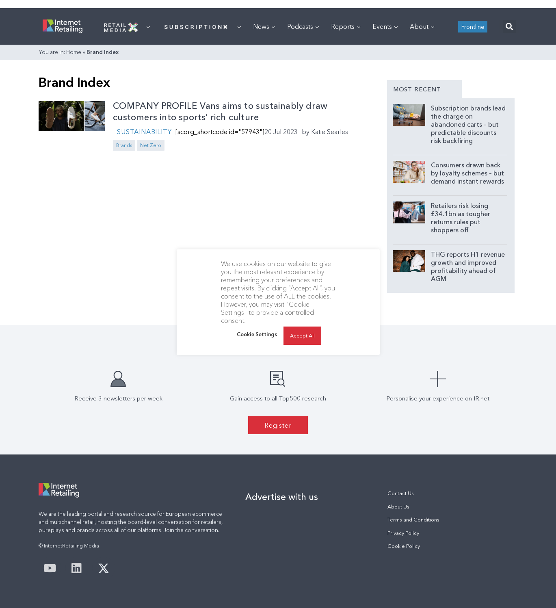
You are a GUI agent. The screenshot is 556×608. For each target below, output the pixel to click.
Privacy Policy (403, 533)
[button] (509, 26)
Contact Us (400, 493)
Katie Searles (329, 132)
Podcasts (303, 26)
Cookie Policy (403, 546)
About (422, 26)
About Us (398, 507)
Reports (345, 26)
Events (385, 26)
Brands (124, 145)
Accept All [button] (302, 335)
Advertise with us (281, 496)
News (264, 26)
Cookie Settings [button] (257, 334)
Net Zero (150, 145)
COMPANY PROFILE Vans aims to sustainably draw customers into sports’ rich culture (220, 111)
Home (73, 52)
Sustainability (144, 132)
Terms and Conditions (413, 520)
